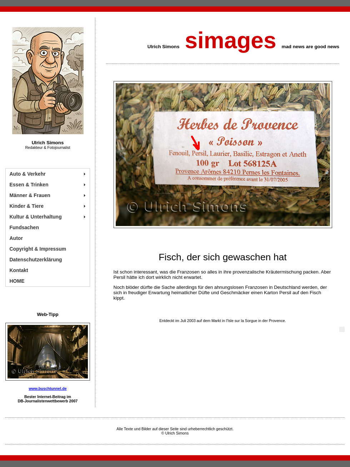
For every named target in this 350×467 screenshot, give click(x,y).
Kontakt (19, 270)
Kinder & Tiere (27, 206)
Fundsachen (24, 227)
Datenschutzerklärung (36, 259)
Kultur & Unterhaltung (36, 217)
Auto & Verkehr (28, 174)
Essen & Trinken (29, 184)
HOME (17, 281)
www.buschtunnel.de (47, 388)
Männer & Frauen (30, 195)
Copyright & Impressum (38, 249)
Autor (16, 238)
